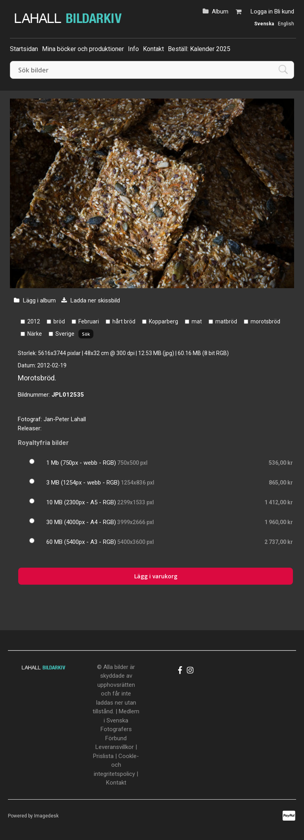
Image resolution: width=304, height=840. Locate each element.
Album (220, 11)
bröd (59, 321)
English (286, 24)
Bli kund (284, 11)
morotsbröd (265, 321)
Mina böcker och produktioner (83, 49)
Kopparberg (163, 321)
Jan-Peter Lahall (65, 419)
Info (133, 49)
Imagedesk (46, 816)
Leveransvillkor (114, 747)
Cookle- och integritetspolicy (116, 765)
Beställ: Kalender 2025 (199, 49)
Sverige (64, 334)
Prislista (103, 756)
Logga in (262, 11)
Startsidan (24, 49)
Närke (34, 334)
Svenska (264, 24)
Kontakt (153, 49)
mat (197, 321)
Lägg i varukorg (155, 576)
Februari (88, 321)
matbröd (226, 321)
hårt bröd (123, 321)
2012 (33, 321)
